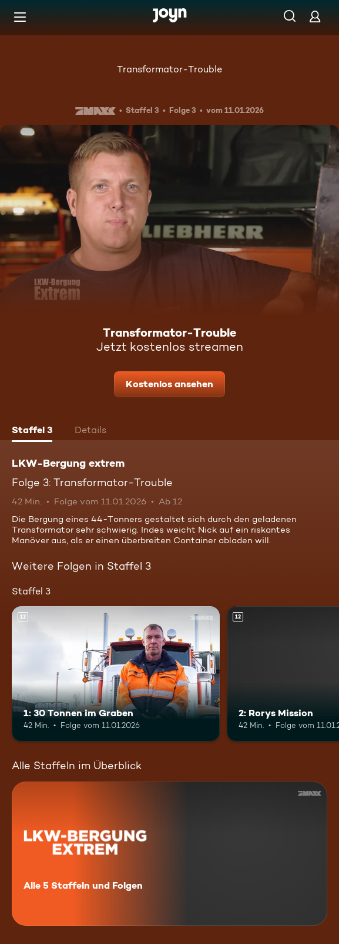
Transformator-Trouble (169, 69)
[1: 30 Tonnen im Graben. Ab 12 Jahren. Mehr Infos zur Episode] (116, 674)
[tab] (32, 431)
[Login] (315, 16)
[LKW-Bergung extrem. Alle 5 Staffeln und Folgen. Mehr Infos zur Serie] (169, 854)
